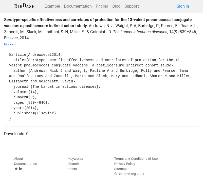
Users (72, 169)
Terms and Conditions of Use (136, 159)
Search (73, 164)
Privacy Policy (124, 164)
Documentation (78, 6)
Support (131, 6)
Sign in (183, 6)
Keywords (75, 159)
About (18, 159)
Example (52, 6)
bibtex (10, 44)
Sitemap (120, 169)
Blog (116, 6)
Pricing (102, 6)
